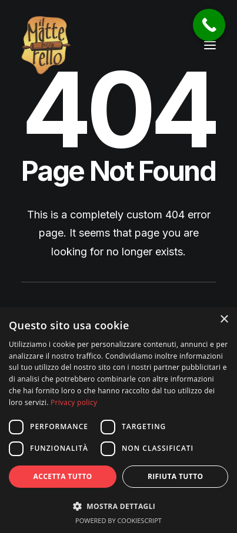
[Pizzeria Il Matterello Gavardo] (46, 45)
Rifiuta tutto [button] (175, 476)
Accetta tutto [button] (63, 476)
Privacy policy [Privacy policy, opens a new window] (74, 402)
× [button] (223, 319)
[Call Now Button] (209, 25)
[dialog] (118, 420)
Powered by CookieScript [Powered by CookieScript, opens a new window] (118, 520)
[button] (210, 45)
